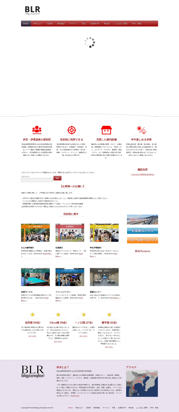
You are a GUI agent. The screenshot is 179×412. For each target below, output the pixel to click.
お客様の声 (94, 23)
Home (26, 23)
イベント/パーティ (63, 292)
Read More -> (115, 298)
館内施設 (61, 23)
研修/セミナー (95, 292)
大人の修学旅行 (27, 248)
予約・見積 (136, 23)
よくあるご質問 (120, 23)
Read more (75, 396)
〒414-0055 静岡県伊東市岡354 (142, 174)
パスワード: (37, 179)
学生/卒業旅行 (95, 248)
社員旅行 (59, 248)
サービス (73, 23)
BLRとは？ (37, 23)
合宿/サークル (27, 292)
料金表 (107, 23)
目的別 (50, 23)
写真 (83, 23)
